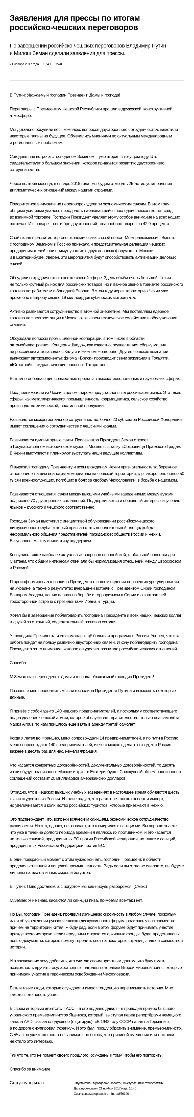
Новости (115, 1083)
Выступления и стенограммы (143, 1083)
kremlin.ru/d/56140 (116, 1094)
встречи (103, 588)
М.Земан (18, 676)
